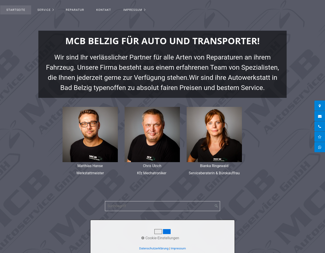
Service (44, 10)
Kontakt (103, 10)
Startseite (15, 10)
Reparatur (75, 10)
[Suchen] (216, 206)
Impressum (132, 10)
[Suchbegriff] (162, 206)
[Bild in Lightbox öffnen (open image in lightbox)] (90, 134)
